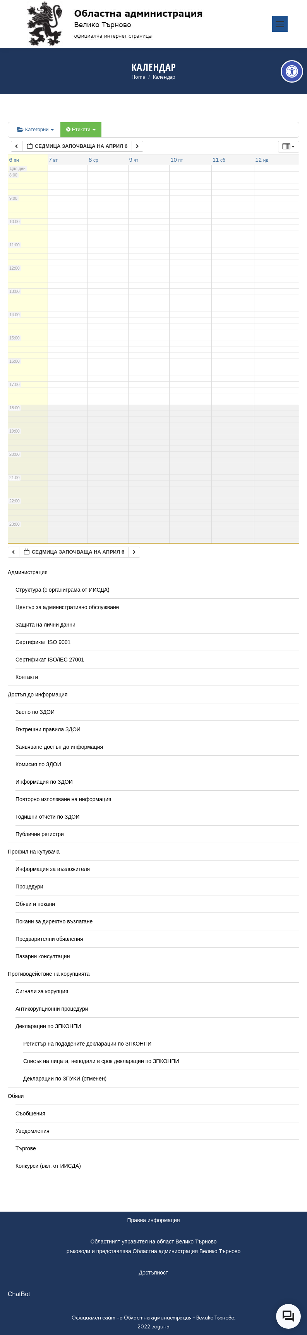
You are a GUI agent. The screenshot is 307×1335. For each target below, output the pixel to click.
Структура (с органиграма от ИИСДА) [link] (62, 590)
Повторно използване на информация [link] (63, 799)
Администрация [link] (28, 572)
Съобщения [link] (30, 1113)
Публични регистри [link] (39, 834)
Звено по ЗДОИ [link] (35, 712)
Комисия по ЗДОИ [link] (38, 764)
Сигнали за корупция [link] (41, 991)
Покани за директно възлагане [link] (54, 921)
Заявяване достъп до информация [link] (59, 747)
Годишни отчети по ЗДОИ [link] (47, 817)
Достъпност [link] (153, 1272)
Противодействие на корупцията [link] (49, 974)
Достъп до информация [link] (37, 694)
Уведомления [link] (32, 1131)
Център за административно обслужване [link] (67, 607)
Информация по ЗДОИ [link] (44, 782)
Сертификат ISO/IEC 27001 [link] (49, 659)
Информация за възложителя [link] (52, 869)
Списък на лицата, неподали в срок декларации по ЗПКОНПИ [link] (101, 1061)
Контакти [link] (26, 677)
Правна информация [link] (153, 1220)
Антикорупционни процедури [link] (51, 1009)
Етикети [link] (81, 129)
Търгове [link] (25, 1148)
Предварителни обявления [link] (49, 939)
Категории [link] (35, 129)
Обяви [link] (16, 1096)
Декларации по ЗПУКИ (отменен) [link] (64, 1078)
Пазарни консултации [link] (42, 956)
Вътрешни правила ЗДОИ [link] (48, 729)
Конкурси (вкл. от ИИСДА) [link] (48, 1166)
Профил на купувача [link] (34, 851)
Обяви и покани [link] (35, 904)
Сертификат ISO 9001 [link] (42, 642)
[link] (292, 71)
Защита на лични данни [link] (45, 625)
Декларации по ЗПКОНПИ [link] (48, 1026)
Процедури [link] (29, 886)
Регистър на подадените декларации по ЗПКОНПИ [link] (87, 1044)
